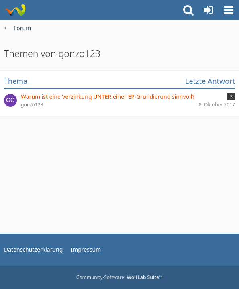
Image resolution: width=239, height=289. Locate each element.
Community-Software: (119, 277)
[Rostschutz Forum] (15, 10)
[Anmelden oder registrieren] (208, 10)
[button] (229, 10)
